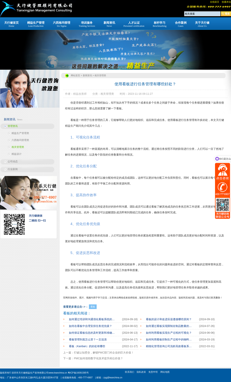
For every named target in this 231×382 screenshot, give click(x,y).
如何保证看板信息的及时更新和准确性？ (92, 332)
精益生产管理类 (20, 133)
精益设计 (17, 153)
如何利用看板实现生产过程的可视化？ (169, 332)
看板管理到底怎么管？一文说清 (88, 339)
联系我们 (129, 372)
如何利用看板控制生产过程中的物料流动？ (169, 339)
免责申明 (153, 372)
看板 (92, 306)
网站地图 (165, 372)
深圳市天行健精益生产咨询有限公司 (30, 372)
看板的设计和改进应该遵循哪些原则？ (169, 319)
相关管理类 (18, 147)
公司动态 (13, 161)
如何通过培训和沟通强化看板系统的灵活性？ (92, 319)
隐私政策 (141, 372)
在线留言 (214, 2)
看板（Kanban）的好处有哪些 (87, 346)
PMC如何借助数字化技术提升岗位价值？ (98, 358)
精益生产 (70, 125)
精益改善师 (80, 93)
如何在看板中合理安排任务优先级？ (90, 326)
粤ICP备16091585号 (78, 372)
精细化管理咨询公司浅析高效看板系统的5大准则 (169, 346)
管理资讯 (13, 126)
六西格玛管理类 (20, 140)
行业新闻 (13, 169)
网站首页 (75, 75)
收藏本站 (226, 2)
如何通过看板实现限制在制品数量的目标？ (169, 326)
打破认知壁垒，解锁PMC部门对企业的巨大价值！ (104, 352)
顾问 (78, 125)
